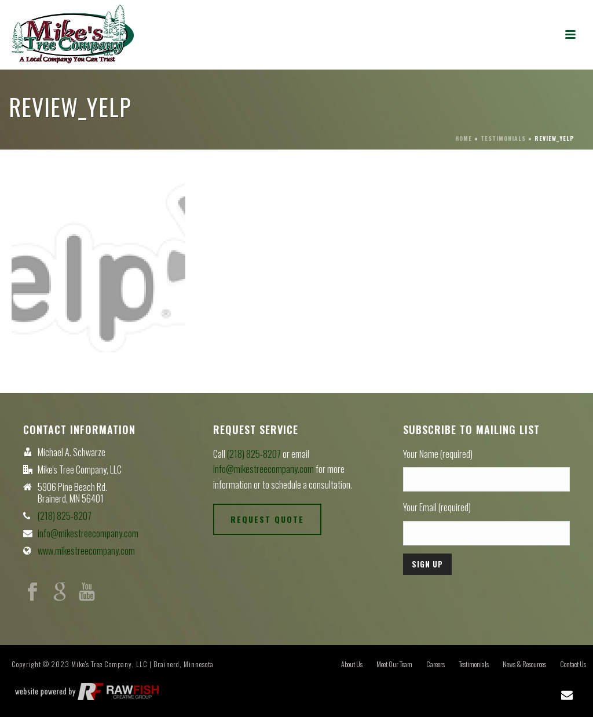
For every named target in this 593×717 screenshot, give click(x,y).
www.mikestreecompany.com (86, 550)
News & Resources (524, 664)
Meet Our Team (394, 664)
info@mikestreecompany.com (88, 533)
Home (463, 138)
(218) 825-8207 (64, 516)
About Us (352, 664)
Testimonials (503, 138)
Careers (435, 664)
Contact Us (573, 664)
